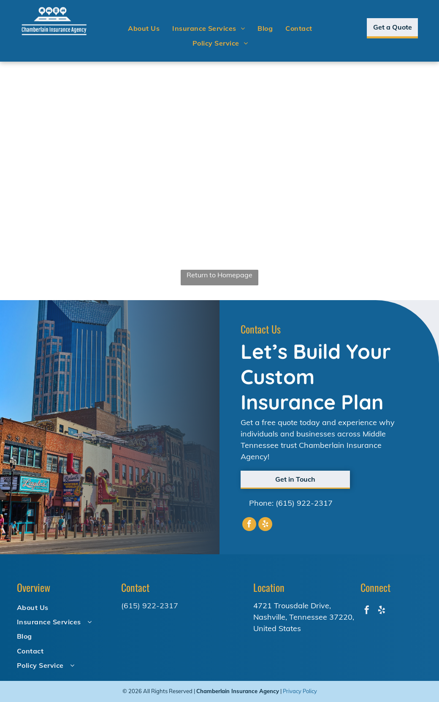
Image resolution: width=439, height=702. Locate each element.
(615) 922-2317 (304, 503)
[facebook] (249, 525)
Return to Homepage (219, 275)
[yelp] (265, 525)
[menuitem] (144, 28)
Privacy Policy (300, 691)
